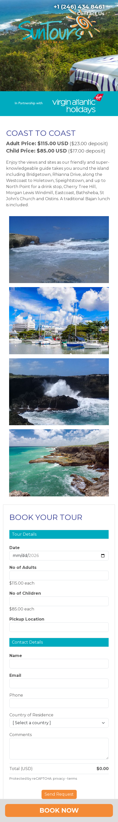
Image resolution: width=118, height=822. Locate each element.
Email (15, 675)
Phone (16, 695)
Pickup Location (26, 619)
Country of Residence (31, 715)
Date (14, 547)
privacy (59, 778)
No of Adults (22, 567)
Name (15, 655)
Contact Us (90, 13)
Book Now (59, 810)
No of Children (25, 593)
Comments (20, 734)
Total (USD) (21, 768)
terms (72, 778)
